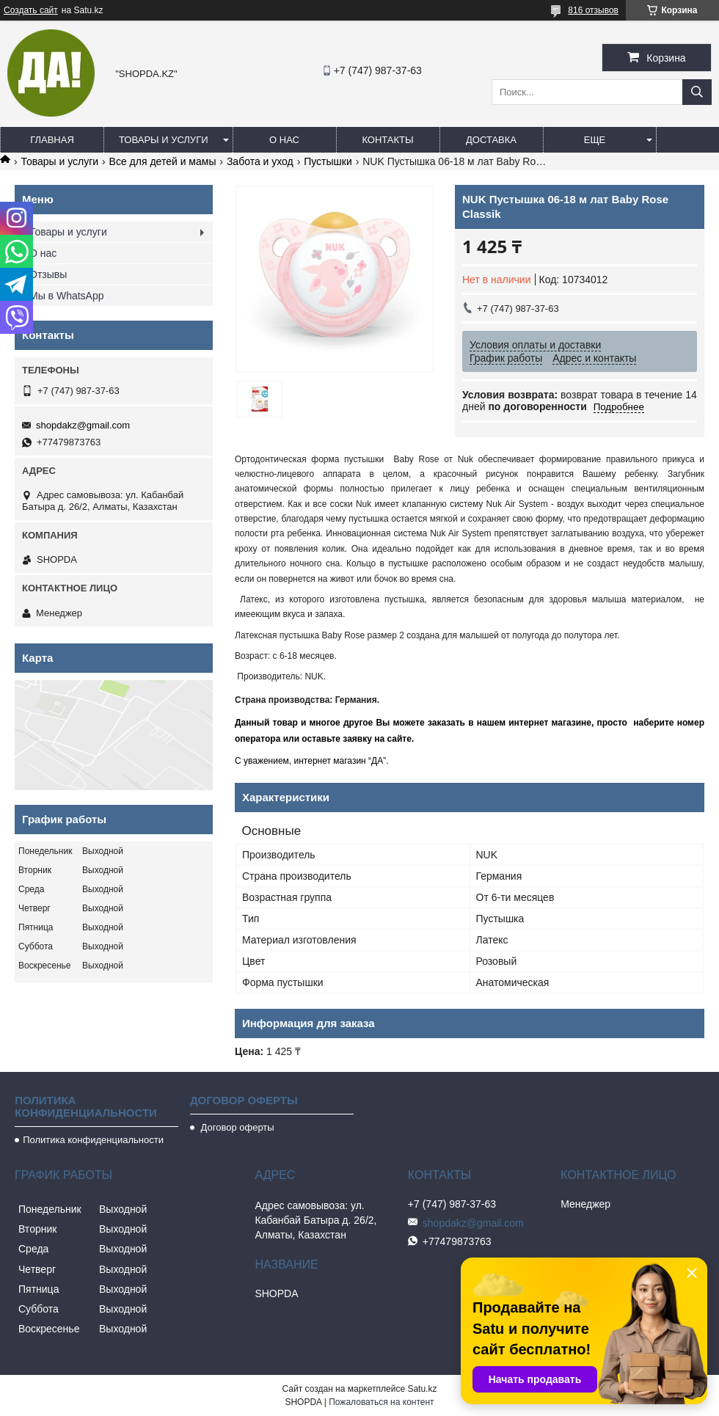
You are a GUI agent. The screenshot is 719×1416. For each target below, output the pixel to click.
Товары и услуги (163, 139)
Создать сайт (31, 10)
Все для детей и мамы (162, 161)
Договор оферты (236, 1127)
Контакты (387, 139)
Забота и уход (260, 161)
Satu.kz (422, 1389)
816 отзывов (593, 10)
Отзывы (48, 274)
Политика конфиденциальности (93, 1139)
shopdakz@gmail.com (83, 425)
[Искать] (697, 92)
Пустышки (328, 161)
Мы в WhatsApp (66, 296)
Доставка (491, 139)
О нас (284, 139)
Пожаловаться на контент (381, 1402)
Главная (52, 139)
